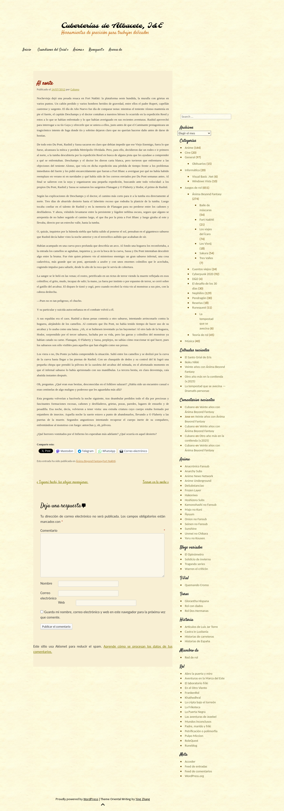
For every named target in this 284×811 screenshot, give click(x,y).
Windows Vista (201, 181)
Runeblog (191, 746)
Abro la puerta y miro (198, 674)
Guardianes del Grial (52, 49)
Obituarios (199, 164)
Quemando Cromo (197, 585)
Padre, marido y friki (198, 726)
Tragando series (195, 564)
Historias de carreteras (199, 636)
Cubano (74, 89)
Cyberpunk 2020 (202, 274)
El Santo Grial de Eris (198, 357)
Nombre (46, 583)
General (190, 157)
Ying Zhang (143, 799)
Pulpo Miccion (194, 736)
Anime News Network (199, 476)
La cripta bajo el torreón (200, 702)
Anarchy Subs (193, 471)
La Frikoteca (192, 707)
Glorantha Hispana (197, 601)
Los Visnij (205, 244)
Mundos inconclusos (198, 722)
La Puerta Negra (195, 712)
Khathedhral (193, 698)
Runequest (95, 49)
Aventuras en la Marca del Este (205, 678)
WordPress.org (194, 776)
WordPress (90, 799)
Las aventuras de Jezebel (200, 717)
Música (189, 341)
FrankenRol (192, 693)
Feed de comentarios (198, 771)
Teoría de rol (200, 335)
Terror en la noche (156, 482)
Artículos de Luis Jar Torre (201, 627)
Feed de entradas (196, 766)
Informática (192, 170)
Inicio (26, 49)
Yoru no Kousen (195, 538)
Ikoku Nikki (192, 362)
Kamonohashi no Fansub (200, 505)
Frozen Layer (193, 490)
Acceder (190, 761)
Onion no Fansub (196, 519)
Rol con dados (194, 606)
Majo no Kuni (193, 510)
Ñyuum (189, 514)
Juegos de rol (193, 188)
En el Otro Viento (196, 688)
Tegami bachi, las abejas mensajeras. (62, 482)
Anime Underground (198, 481)
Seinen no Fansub (196, 524)
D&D (195, 279)
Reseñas (197, 303)
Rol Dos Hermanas (197, 611)
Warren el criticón (196, 569)
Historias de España (197, 641)
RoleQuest (191, 741)
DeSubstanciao (194, 486)
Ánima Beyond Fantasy (89, 461)
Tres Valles (206, 258)
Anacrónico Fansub (197, 466)
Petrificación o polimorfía (201, 731)
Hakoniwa (191, 495)
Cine (188, 153)
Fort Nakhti (109, 461)
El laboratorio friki (196, 683)
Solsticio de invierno (198, 559)
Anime (189, 148)
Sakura (203, 253)
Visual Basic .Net (202, 176)
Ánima (77, 49)
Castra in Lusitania (196, 632)
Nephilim (198, 293)
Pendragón (199, 298)
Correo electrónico (48, 595)
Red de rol (191, 657)
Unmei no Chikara (196, 533)
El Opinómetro (194, 554)
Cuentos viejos (201, 269)
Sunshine (191, 529)
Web (61, 602)
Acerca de (115, 49)
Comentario (102, 530)
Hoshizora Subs (194, 500)
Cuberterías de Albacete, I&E (111, 25)
